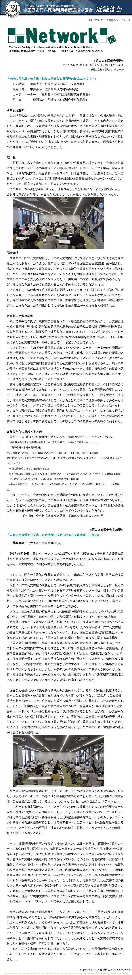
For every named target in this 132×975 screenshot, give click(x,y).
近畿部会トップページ (118, 20)
